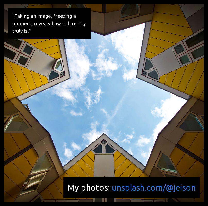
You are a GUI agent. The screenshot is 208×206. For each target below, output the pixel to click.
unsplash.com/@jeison (154, 187)
